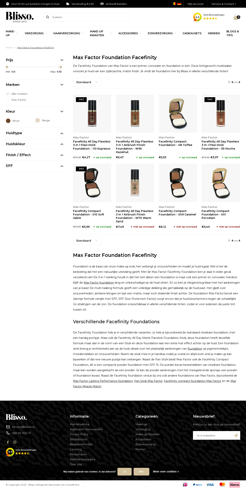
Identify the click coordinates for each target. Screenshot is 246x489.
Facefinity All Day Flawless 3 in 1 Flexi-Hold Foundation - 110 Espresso (92, 145)
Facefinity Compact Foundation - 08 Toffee (175, 143)
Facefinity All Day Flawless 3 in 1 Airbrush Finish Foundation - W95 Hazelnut (134, 147)
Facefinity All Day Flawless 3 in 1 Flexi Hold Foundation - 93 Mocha (220, 145)
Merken (214, 33)
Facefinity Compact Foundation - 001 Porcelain (215, 214)
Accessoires (129, 33)
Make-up (12, 33)
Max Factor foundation (99, 282)
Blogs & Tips (232, 33)
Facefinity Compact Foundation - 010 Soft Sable (88, 214)
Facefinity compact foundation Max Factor (192, 381)
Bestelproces (78, 439)
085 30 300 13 (18, 433)
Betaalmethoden (81, 444)
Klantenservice (80, 424)
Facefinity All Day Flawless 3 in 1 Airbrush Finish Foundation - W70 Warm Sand (134, 216)
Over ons (76, 464)
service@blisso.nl (20, 427)
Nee (141, 471)
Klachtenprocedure (83, 459)
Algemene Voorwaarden (86, 429)
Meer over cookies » (166, 471)
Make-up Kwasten (101, 33)
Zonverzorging (162, 33)
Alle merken (19, 93)
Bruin (16, 120)
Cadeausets (192, 33)
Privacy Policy (79, 434)
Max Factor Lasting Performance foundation (103, 381)
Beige (46, 120)
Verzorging (36, 33)
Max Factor (18, 99)
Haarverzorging (68, 33)
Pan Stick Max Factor (148, 381)
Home (9, 47)
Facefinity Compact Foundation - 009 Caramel (177, 212)
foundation (195, 348)
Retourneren (78, 454)
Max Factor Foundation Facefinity (35, 47)
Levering (76, 449)
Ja (124, 471)
